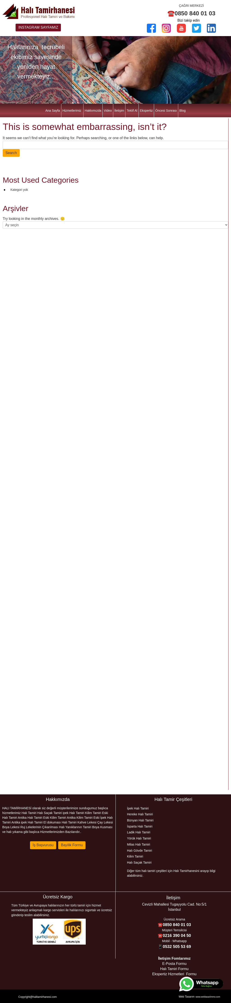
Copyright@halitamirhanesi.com (37, 996)
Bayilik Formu (72, 845)
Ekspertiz (146, 110)
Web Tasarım (186, 996)
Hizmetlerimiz (71, 110)
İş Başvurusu (43, 845)
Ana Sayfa (52, 110)
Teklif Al (132, 110)
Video (108, 110)
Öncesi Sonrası (166, 110)
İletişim (119, 110)
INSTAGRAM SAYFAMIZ (38, 27)
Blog (182, 110)
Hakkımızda (93, 110)
